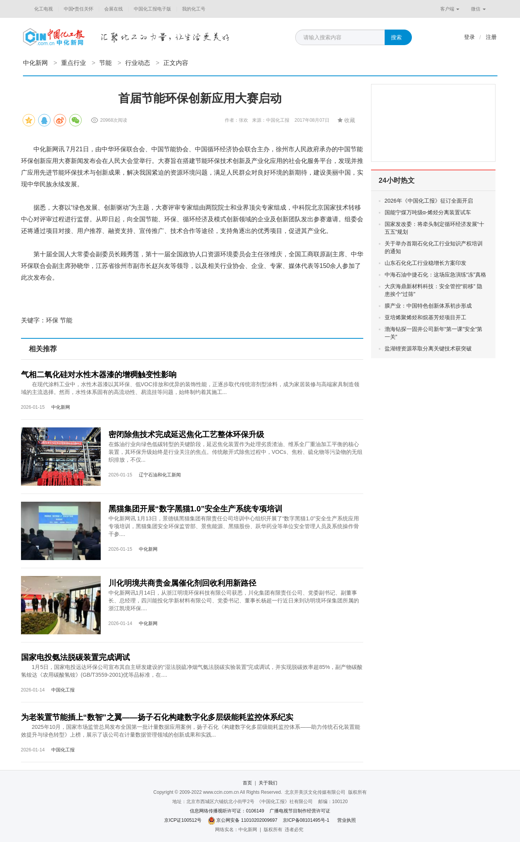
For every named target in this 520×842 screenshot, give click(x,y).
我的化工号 (193, 9)
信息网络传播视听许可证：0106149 (227, 811)
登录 (469, 37)
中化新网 (35, 63)
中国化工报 (63, 690)
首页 (247, 783)
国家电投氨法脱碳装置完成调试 (75, 657)
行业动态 (137, 63)
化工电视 (43, 9)
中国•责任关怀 (78, 9)
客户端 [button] (449, 9)
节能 (105, 63)
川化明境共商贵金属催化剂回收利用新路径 (182, 583)
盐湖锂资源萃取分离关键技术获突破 (428, 348)
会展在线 (113, 9)
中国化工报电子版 (152, 9)
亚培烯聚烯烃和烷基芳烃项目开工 (425, 317)
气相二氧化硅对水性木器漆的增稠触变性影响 (99, 374)
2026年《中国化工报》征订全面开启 (429, 201)
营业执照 (346, 820)
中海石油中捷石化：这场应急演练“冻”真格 (435, 274)
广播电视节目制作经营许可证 (300, 811)
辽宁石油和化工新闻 (160, 475)
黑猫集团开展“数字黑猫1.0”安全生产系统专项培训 (196, 508)
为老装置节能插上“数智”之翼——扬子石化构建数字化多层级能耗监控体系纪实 (157, 717)
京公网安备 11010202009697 (246, 820)
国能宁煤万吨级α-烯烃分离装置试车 (428, 212)
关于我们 (268, 783)
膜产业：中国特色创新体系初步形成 (428, 306)
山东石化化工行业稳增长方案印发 (425, 263)
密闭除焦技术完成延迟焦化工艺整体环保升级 (186, 434)
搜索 (396, 37)
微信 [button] (478, 9)
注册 (491, 37)
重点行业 (73, 63)
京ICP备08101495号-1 (306, 820)
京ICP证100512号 (182, 820)
